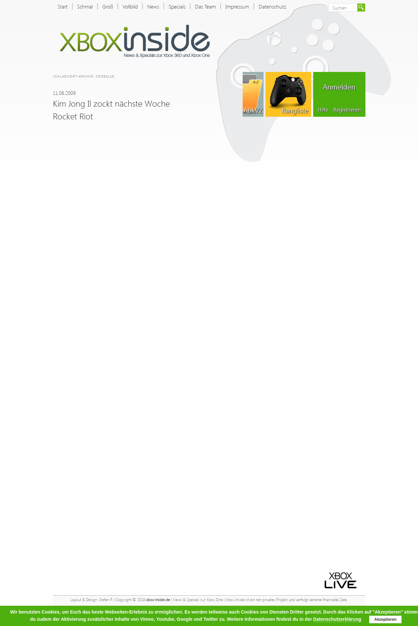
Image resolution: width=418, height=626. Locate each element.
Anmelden (339, 87)
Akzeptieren (385, 619)
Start (62, 6)
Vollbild (130, 6)
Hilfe (323, 109)
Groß (107, 6)
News (153, 6)
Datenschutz (272, 6)
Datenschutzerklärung (337, 619)
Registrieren (347, 109)
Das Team (205, 6)
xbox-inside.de (158, 599)
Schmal (85, 6)
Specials (177, 6)
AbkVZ (253, 109)
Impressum (237, 6)
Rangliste (295, 109)
